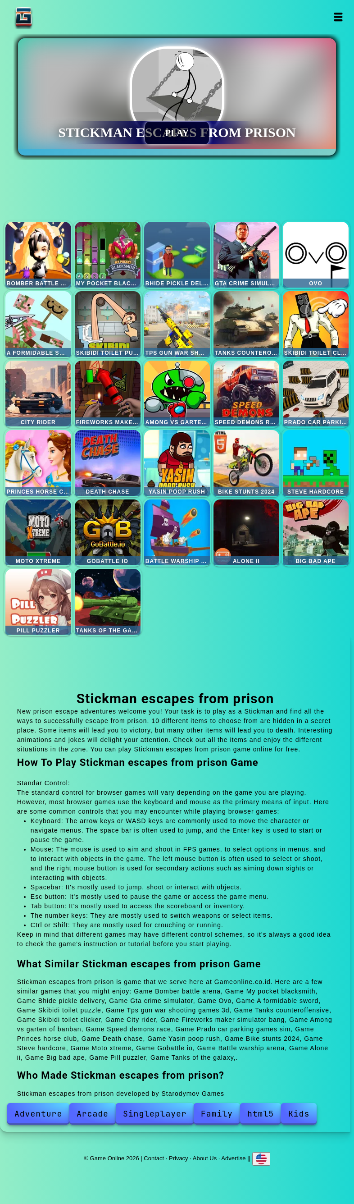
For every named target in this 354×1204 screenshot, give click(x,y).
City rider (38, 393)
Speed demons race (246, 393)
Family (217, 1113)
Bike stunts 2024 (246, 463)
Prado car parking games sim (316, 393)
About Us (205, 1157)
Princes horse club (38, 463)
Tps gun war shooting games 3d (177, 324)
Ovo (316, 255)
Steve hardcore (316, 463)
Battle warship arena (177, 532)
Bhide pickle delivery (177, 255)
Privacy (178, 1157)
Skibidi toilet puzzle (108, 324)
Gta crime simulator (246, 255)
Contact (154, 1157)
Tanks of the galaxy (108, 602)
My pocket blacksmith (108, 255)
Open (338, 17)
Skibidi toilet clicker (316, 324)
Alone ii (246, 532)
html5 (260, 1113)
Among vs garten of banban (177, 393)
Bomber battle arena (38, 255)
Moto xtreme (38, 532)
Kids (298, 1113)
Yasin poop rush (177, 463)
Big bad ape (316, 532)
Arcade (93, 1113)
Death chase (108, 463)
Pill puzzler (38, 602)
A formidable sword (38, 324)
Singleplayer (155, 1113)
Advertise (233, 1157)
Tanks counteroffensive (246, 324)
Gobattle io (108, 532)
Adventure (38, 1113)
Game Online (51, 17)
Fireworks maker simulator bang (108, 393)
